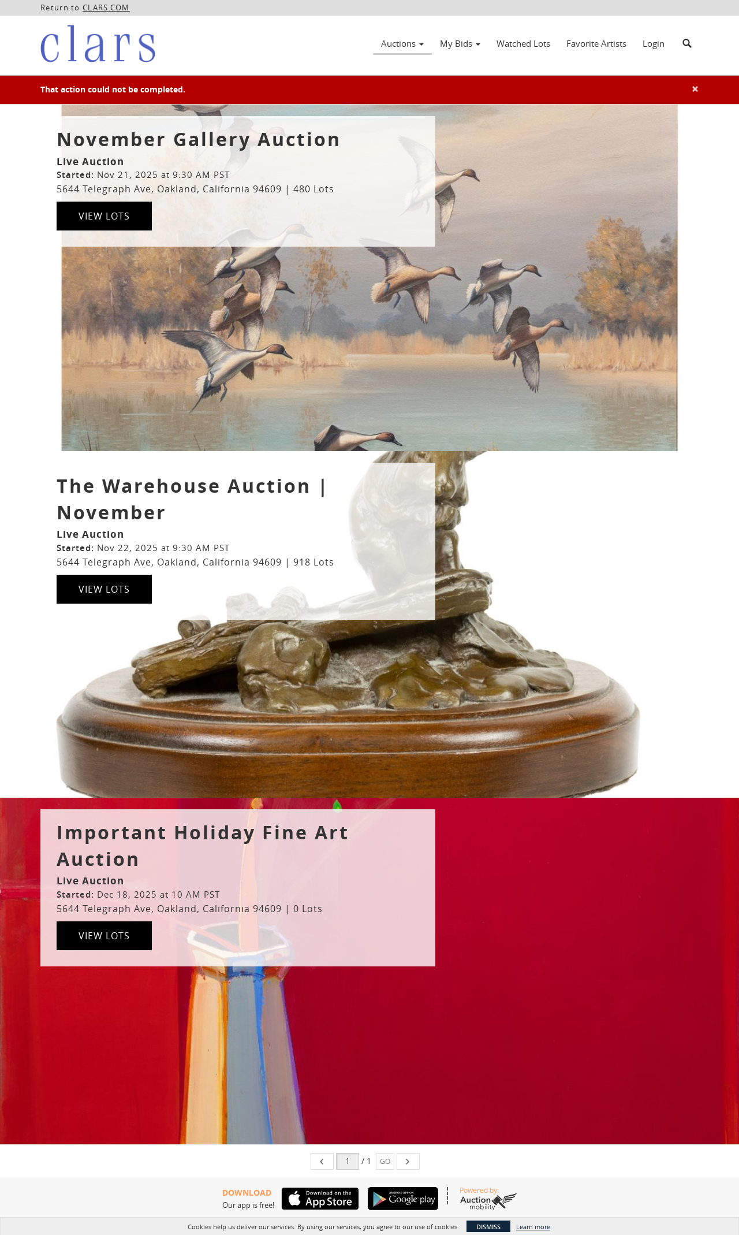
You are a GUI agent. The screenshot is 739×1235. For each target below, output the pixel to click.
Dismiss (488, 1226)
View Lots (104, 216)
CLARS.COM (106, 7)
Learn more (533, 1226)
